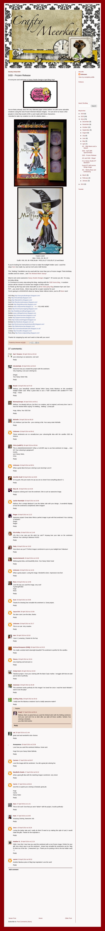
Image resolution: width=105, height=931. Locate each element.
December (85, 121)
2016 (82, 113)
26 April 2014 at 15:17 (27, 623)
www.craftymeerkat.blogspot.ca (23, 306)
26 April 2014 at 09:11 (31, 402)
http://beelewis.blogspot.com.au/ (23, 322)
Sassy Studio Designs (35, 278)
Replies (17, 708)
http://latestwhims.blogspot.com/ (22, 300)
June (84, 138)
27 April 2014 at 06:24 (25, 784)
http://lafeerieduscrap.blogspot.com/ (23, 326)
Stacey (15, 659)
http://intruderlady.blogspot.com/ (21, 298)
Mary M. (15, 489)
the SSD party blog (46, 287)
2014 (82, 119)
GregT (20, 712)
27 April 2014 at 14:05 (24, 816)
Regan (15, 514)
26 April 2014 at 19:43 (28, 671)
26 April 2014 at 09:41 (27, 431)
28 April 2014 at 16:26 (25, 827)
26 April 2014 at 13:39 (32, 558)
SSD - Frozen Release (89, 155)
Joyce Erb (16, 611)
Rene (15, 582)
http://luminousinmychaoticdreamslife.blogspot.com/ (28, 324)
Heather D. (16, 841)
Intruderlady (17, 366)
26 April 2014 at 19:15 (38, 647)
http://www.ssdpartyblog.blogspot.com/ (27, 333)
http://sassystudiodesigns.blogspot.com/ (27, 295)
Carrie (15, 784)
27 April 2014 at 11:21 (24, 804)
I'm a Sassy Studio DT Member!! (89, 161)
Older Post (68, 918)
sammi (15, 859)
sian (14, 635)
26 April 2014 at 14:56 (24, 582)
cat (14, 732)
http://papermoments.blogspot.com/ (24, 317)
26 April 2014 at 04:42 (29, 366)
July (83, 135)
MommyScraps (18, 402)
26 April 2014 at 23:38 (29, 744)
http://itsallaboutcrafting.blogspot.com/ (23, 311)
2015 (82, 116)
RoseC (15, 386)
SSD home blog (54, 282)
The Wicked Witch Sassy (37, 273)
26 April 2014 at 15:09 (27, 611)
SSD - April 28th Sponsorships (87, 151)
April (84, 144)
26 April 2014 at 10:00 (30, 477)
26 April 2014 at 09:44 (30, 445)
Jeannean (16, 685)
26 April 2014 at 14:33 (27, 570)
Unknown (16, 431)
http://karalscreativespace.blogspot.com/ (24, 302)
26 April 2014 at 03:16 (29, 354)
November (85, 124)
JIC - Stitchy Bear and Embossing (89, 170)
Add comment (13, 869)
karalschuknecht (18, 558)
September (86, 130)
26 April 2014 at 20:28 (27, 685)
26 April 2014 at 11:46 (28, 532)
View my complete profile (86, 77)
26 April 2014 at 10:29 (26, 489)
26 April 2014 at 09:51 (27, 465)
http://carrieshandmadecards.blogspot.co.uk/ (26, 328)
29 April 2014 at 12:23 (28, 841)
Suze (14, 600)
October (85, 127)
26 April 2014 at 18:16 (23, 635)
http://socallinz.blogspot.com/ (22, 331)
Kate (14, 816)
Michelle (16, 419)
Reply (15, 360)
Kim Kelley (16, 532)
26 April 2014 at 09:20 (26, 419)
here (13, 267)
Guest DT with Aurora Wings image (89, 166)
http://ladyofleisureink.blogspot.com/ (25, 304)
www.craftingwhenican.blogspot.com (24, 313)
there (62, 291)
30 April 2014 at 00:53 (25, 859)
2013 (82, 184)
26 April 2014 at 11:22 (25, 514)
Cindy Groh (17, 671)
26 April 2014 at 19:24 (25, 659)
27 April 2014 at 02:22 (32, 772)
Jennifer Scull (17, 477)
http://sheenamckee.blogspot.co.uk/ (24, 315)
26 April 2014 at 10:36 (32, 501)
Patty (15, 546)
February (85, 178)
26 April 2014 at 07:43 (25, 386)
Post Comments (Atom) (24, 921)
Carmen (15, 760)
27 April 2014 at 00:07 (26, 760)
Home (40, 918)
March (84, 175)
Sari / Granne (17, 354)
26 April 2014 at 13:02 (24, 546)
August (84, 133)
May (83, 141)
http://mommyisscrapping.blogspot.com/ (24, 309)
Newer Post (12, 918)
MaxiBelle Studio (18, 772)
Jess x (15, 827)
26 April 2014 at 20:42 (30, 699)
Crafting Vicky (18, 699)
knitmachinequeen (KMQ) (21, 647)
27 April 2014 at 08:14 (30, 712)
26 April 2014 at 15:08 (24, 600)
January (85, 181)
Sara (14, 804)
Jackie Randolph (18, 501)
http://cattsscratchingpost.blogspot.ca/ (24, 320)
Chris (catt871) (18, 445)
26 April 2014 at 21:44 (23, 732)
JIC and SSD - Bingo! (89, 158)
